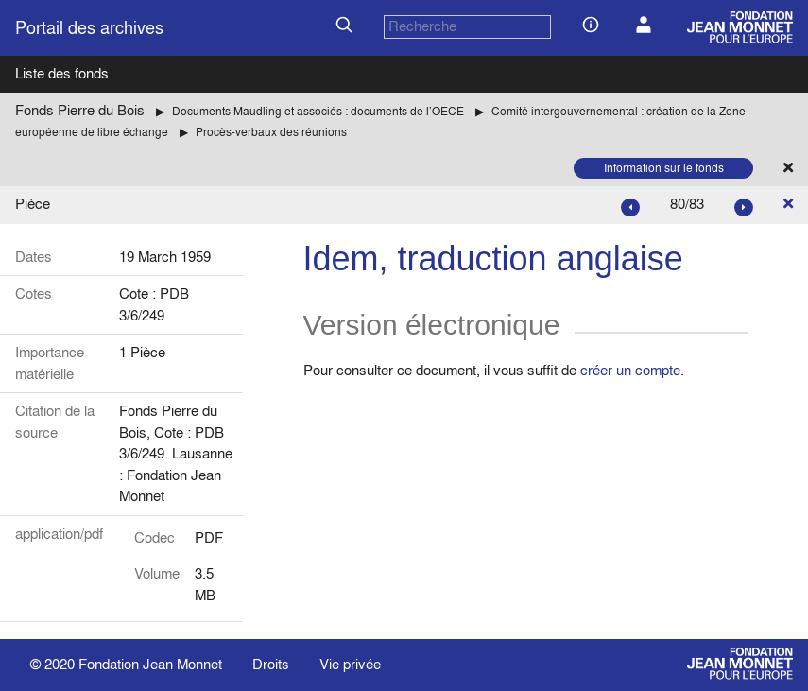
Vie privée (350, 664)
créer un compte (630, 370)
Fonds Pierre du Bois (80, 110)
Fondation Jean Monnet (150, 664)
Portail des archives (89, 28)
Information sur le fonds (664, 168)
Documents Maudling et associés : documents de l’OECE (318, 111)
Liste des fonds (62, 73)
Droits (270, 664)
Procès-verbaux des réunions (271, 132)
